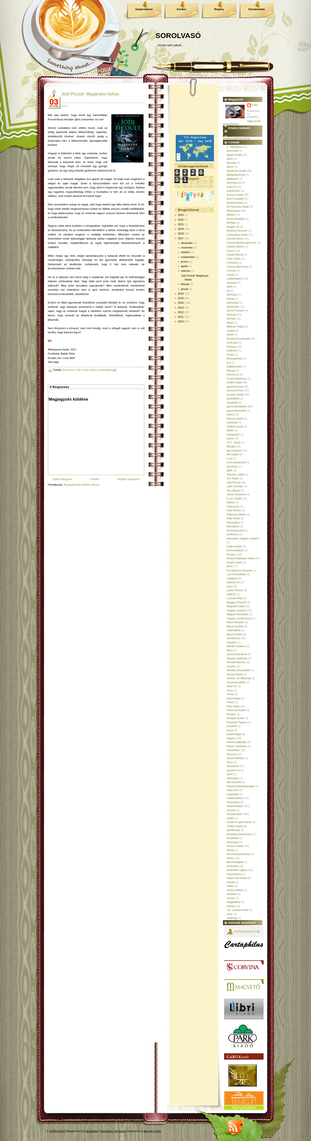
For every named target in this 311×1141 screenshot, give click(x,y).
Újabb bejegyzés (62, 479)
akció (230, 158)
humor (230, 438)
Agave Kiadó (234, 154)
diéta (230, 286)
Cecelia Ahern (235, 238)
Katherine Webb (236, 514)
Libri (229, 586)
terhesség (232, 842)
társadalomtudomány (239, 834)
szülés (230, 818)
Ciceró (231, 250)
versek (231, 898)
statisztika (232, 778)
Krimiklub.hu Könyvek (239, 570)
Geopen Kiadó (235, 394)
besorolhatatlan (236, 218)
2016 (180, 293)
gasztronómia (235, 386)
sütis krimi (233, 790)
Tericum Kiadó (235, 846)
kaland (231, 502)
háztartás (232, 422)
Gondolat (232, 402)
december (187, 242)
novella (231, 666)
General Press (235, 390)
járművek (232, 466)
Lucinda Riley (235, 598)
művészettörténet (237, 654)
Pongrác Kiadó (235, 718)
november (187, 247)
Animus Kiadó (235, 194)
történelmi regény (237, 870)
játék (229, 470)
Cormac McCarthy (237, 266)
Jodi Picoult (82, 370)
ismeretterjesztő (236, 462)
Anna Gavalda (235, 198)
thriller (230, 858)
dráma (230, 298)
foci (229, 362)
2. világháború (235, 146)
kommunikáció (235, 550)
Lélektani (232, 578)
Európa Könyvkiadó (238, 338)
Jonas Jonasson (236, 494)
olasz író (232, 686)
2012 (180, 312)
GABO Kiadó (234, 382)
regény (93, 370)
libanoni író (233, 582)
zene (230, 914)
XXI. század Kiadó (238, 909)
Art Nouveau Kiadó (238, 206)
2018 (180, 233)
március (185, 270)
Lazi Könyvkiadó (236, 574)
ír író (229, 458)
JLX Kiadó (233, 478)
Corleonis (232, 262)
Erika (255, 104)
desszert (232, 282)
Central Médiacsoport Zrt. (242, 242)
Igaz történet (234, 450)
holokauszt (233, 434)
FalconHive (91, 1131)
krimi (229, 566)
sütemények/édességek (241, 786)
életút (230, 322)
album (230, 166)
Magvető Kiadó (235, 606)
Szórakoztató (256, 9)
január (185, 288)
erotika (231, 330)
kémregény (233, 522)
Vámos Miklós (235, 890)
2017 (180, 238)
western (231, 906)
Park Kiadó (233, 706)
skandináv (233, 766)
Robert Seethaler (237, 746)
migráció (232, 642)
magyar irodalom (237, 610)
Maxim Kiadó (234, 634)
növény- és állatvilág (239, 678)
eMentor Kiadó (235, 326)
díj (228, 290)
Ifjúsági (231, 446)
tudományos (234, 874)
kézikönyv (232, 534)
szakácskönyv (235, 798)
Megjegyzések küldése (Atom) (81, 484)
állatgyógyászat (236, 174)
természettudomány (238, 854)
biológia (231, 222)
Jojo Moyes (233, 490)
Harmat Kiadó (235, 418)
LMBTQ (231, 594)
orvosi (230, 694)
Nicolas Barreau (236, 662)
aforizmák (232, 150)
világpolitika (234, 901)
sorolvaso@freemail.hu (236, 138)
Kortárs (181, 9)
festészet (232, 350)
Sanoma (232, 754)
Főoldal (94, 479)
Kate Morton (234, 510)
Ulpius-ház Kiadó (237, 878)
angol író (232, 186)
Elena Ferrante (235, 310)
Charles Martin (235, 246)
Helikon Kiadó (235, 426)
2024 (180, 214)
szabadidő (233, 794)
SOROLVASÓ (178, 35)
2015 (180, 298)
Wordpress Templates (113, 1131)
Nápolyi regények (237, 658)
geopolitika (233, 398)
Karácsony (233, 506)
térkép (230, 850)
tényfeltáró (233, 838)
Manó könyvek (235, 622)
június (184, 261)
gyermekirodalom (237, 406)
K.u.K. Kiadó (234, 498)
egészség (232, 302)
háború (231, 414)
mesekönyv (233, 638)
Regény (219, 9)
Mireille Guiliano (236, 646)
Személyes (233, 802)
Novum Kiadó (235, 674)
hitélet (230, 430)
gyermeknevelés (236, 410)
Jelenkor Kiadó (235, 474)
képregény (233, 526)
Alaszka (231, 162)
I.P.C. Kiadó (234, 442)
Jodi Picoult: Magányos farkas (90, 94)
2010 (180, 321)
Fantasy (231, 346)
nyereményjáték (236, 682)
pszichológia (234, 734)
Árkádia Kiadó (235, 202)
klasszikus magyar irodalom (243, 538)
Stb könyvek (234, 782)
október (185, 252)
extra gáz (232, 342)
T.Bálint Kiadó (235, 826)
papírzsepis (233, 698)
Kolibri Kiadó (234, 546)
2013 (180, 307)
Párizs (230, 702)
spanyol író (233, 770)
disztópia (232, 294)
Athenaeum (68, 370)
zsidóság (232, 917)
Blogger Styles (152, 1131)
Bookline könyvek (237, 230)
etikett (230, 334)
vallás (230, 886)
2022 (180, 219)
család (231, 274)
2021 (180, 224)
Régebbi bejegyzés (128, 479)
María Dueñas (235, 626)
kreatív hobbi (234, 562)
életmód (231, 314)
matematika (234, 630)
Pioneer (231, 714)
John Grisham (235, 486)
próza (230, 730)
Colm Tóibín (234, 258)
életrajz (231, 318)
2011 (180, 316)
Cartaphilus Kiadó (237, 234)
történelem (233, 866)
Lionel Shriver (235, 590)
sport (230, 774)
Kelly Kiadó (233, 518)
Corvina (231, 270)
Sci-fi (230, 762)
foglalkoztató (234, 366)
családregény (235, 278)
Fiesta (230, 354)
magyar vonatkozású (239, 618)
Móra (230, 650)
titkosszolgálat (235, 862)
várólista (232, 894)
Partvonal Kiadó (236, 710)
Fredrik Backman (237, 378)
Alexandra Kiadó (236, 170)
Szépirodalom (144, 9)
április (184, 266)
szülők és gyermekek (239, 822)
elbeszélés (233, 306)
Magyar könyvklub (237, 614)
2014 (180, 302)
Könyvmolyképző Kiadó (240, 558)
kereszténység (235, 530)
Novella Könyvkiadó (238, 670)
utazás (231, 882)
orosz (230, 690)
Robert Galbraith (236, 742)
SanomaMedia (235, 758)
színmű (231, 810)
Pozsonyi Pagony (237, 722)
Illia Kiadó (232, 454)
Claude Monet (235, 254)
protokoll (232, 726)
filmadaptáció (235, 358)
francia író (233, 374)
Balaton (231, 214)
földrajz (231, 370)
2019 (180, 228)
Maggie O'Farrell (236, 602)
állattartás (232, 178)
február (185, 284)
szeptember (188, 257)
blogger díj (233, 226)
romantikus (233, 750)
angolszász (233, 190)
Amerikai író (234, 182)
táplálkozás (233, 830)
